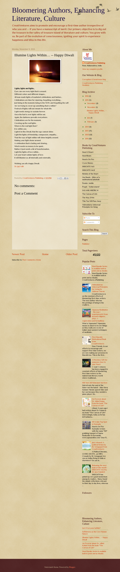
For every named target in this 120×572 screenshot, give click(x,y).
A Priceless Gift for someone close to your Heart (99, 362)
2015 (87, 100)
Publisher (86, 244)
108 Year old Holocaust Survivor (94, 383)
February (91, 122)
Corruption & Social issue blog (94, 79)
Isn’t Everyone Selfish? (91, 528)
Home (45, 254)
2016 (87, 96)
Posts (87, 218)
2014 (87, 127)
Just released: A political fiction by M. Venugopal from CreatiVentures (99, 446)
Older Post (72, 254)
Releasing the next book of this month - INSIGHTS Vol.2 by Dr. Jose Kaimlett (100, 468)
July (89, 118)
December (91, 103)
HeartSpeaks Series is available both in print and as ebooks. (100, 268)
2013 (87, 131)
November (91, 107)
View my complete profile (92, 69)
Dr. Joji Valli (19, 166)
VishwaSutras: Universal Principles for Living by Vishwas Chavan (100, 288)
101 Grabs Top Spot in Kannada (99, 423)
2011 (87, 139)
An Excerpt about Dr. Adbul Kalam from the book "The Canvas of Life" (99, 402)
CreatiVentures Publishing (95, 63)
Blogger (72, 567)
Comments (89, 222)
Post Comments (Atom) (31, 260)
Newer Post (18, 254)
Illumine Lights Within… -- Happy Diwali (97, 112)
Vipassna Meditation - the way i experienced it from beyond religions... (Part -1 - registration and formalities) (95, 315)
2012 (87, 135)
